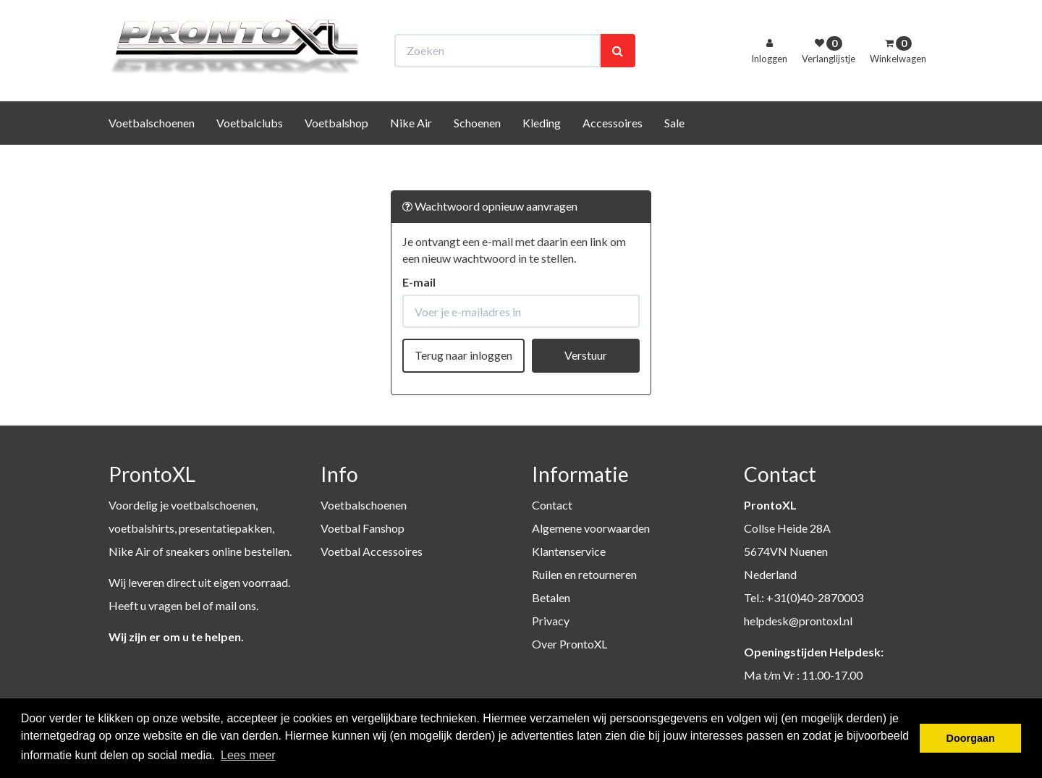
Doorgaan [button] (970, 738)
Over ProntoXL (569, 644)
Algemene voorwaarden (591, 528)
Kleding (541, 149)
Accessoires (613, 149)
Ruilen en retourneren (584, 574)
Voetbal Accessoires (372, 551)
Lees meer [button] (248, 755)
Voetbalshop (336, 149)
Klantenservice (569, 551)
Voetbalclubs (249, 149)
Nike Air (411, 149)
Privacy (550, 620)
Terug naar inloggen (463, 355)
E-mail (419, 282)
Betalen (551, 597)
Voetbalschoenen (152, 149)
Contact (552, 505)
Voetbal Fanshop (362, 528)
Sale (674, 149)
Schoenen (477, 149)
